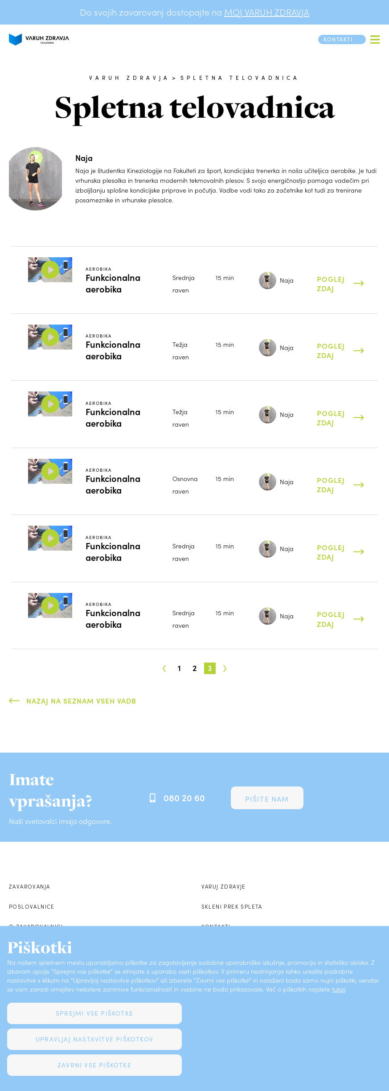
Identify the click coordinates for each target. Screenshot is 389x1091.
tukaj (338, 989)
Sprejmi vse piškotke (94, 1013)
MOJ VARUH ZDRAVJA (266, 12)
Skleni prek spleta (231, 906)
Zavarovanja (29, 886)
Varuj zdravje (223, 886)
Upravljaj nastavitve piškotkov (94, 1039)
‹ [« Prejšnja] (164, 666)
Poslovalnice (32, 906)
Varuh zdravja (130, 77)
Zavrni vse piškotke (94, 1065)
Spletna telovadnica (240, 77)
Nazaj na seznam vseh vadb (81, 700)
